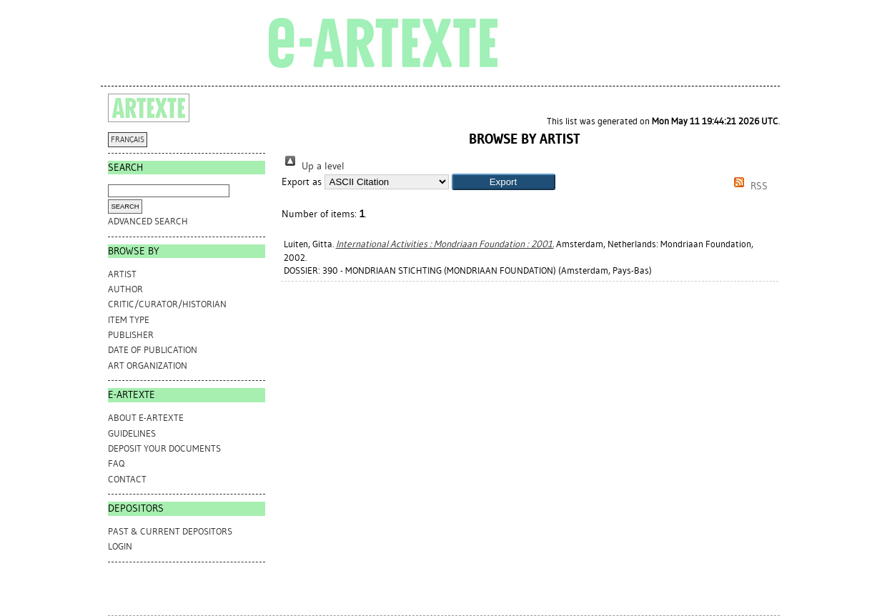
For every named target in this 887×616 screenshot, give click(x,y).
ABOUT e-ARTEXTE (146, 417)
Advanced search (148, 221)
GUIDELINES (132, 433)
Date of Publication (152, 349)
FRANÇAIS (127, 139)
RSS (748, 186)
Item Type (128, 319)
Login (120, 546)
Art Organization (147, 365)
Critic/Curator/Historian (167, 304)
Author (125, 289)
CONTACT (127, 479)
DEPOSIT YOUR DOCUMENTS (164, 448)
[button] (503, 182)
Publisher (131, 334)
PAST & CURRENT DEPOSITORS (170, 531)
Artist (122, 274)
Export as (302, 182)
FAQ (116, 463)
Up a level (313, 166)
